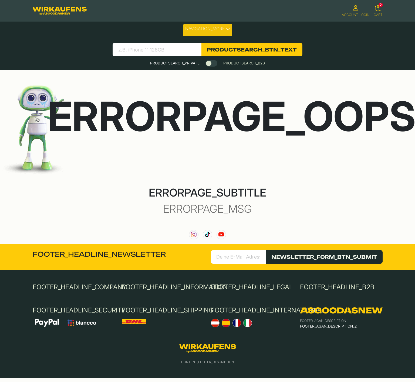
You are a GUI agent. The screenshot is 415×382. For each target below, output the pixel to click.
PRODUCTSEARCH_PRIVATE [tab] (175, 63)
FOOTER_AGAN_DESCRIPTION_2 (328, 326)
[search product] (157, 49)
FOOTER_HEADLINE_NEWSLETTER (99, 254)
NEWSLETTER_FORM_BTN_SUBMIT (324, 257)
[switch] (211, 63)
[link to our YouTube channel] (221, 234)
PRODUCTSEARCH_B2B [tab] (244, 63)
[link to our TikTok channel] (207, 234)
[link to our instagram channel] (194, 234)
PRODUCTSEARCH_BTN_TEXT (252, 50)
